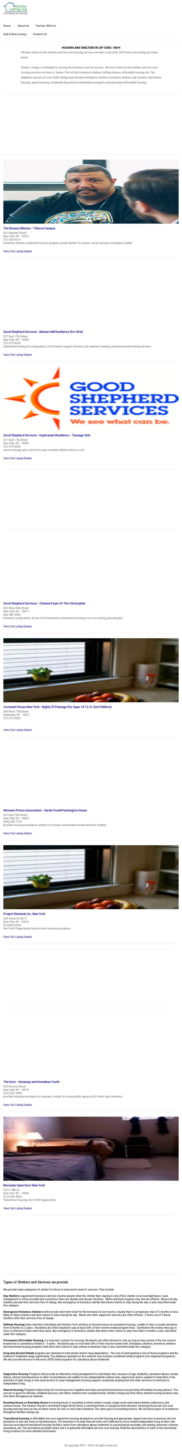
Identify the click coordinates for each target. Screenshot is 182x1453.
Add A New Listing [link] (14, 34)
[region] (91, 127)
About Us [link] (23, 25)
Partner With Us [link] (46, 25)
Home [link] (7, 25)
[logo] (15, 8)
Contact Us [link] (40, 34)
